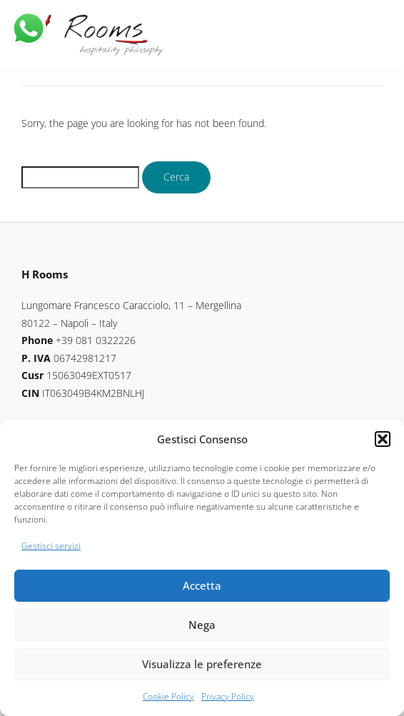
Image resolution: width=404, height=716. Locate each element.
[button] (382, 439)
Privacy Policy (227, 696)
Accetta (202, 585)
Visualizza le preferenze (202, 664)
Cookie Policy (168, 696)
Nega (202, 624)
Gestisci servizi (51, 546)
